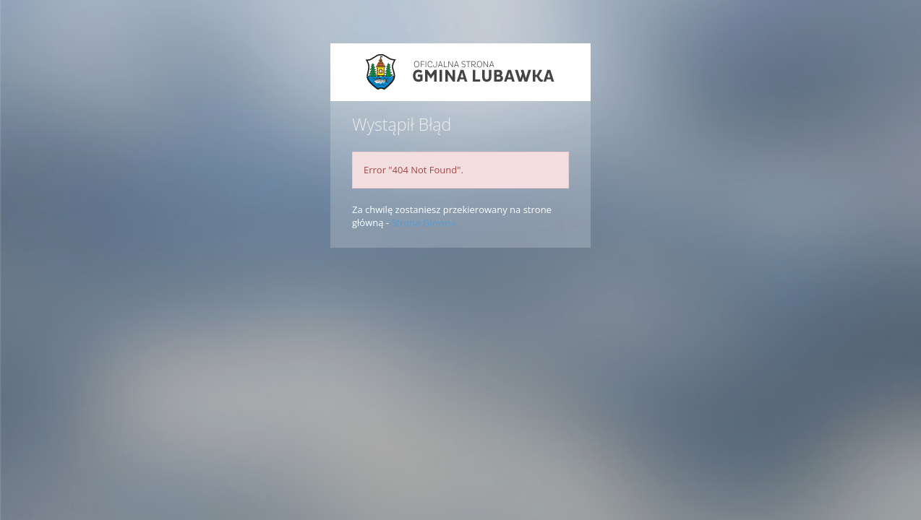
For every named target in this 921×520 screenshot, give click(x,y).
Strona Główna (423, 222)
